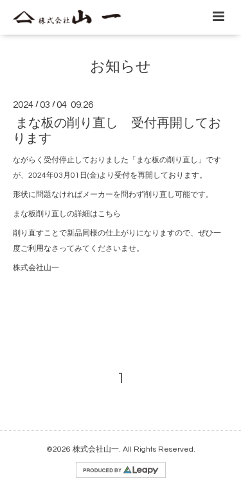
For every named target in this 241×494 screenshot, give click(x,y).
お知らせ (120, 67)
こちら (109, 214)
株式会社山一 (96, 449)
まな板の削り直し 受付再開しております (117, 130)
